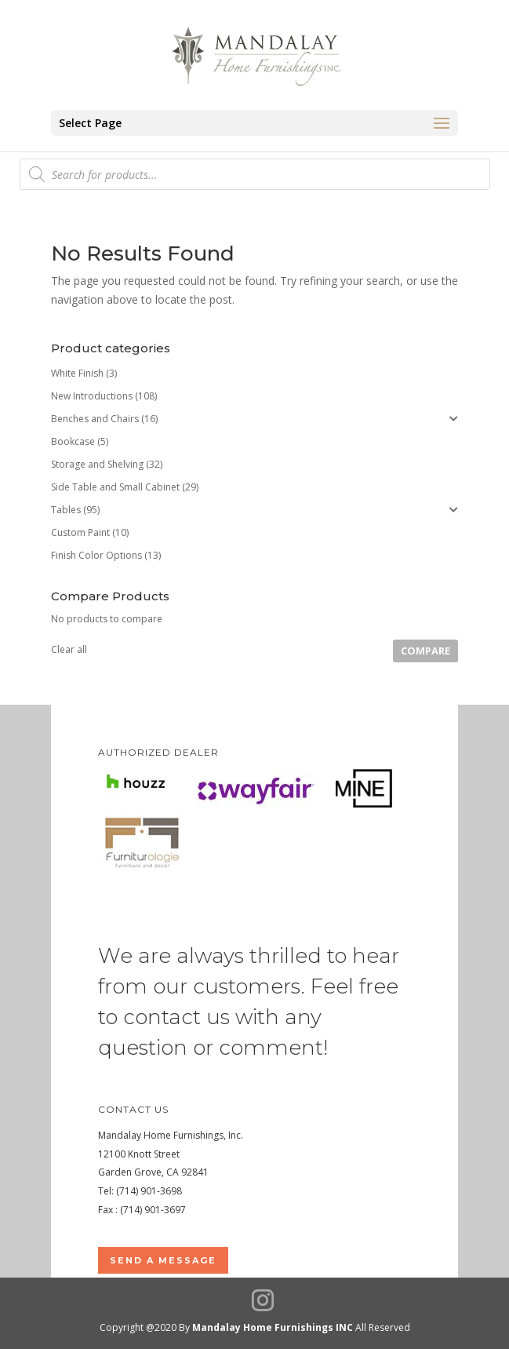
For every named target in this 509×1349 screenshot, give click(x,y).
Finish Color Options (96, 555)
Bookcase (73, 441)
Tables (66, 509)
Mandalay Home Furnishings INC (272, 1327)
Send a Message (163, 1260)
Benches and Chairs (95, 418)
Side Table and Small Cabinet (115, 487)
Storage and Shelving (97, 464)
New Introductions (92, 396)
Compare (425, 651)
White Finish (77, 373)
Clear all (69, 649)
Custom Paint (80, 532)
